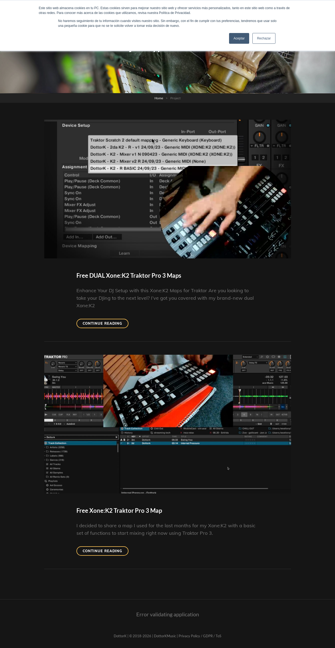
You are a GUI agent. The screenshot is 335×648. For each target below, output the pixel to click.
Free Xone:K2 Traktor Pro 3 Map (119, 510)
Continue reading (106, 324)
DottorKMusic (165, 636)
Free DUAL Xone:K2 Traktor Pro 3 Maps (128, 275)
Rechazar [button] (264, 38)
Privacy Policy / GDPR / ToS (200, 636)
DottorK (120, 636)
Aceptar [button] (239, 38)
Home (158, 98)
